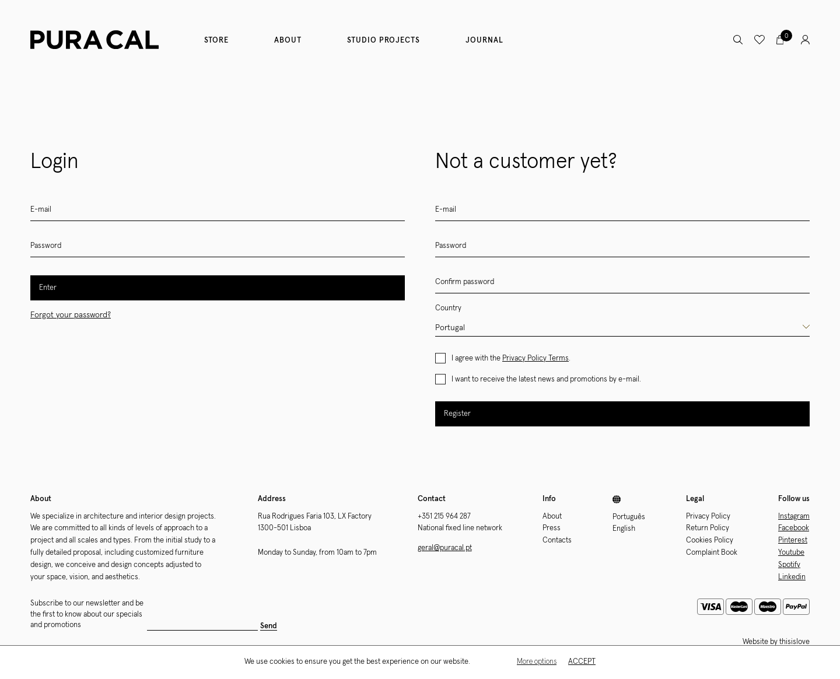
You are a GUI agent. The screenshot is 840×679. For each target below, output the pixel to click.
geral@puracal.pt (445, 548)
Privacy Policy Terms (535, 358)
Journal (484, 40)
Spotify (789, 565)
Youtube (791, 552)
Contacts (557, 540)
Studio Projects (383, 40)
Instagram (794, 516)
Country (448, 308)
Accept (582, 662)
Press (551, 528)
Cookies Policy (709, 540)
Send (268, 626)
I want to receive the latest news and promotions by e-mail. (546, 379)
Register (457, 414)
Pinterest (792, 540)
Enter (48, 288)
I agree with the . (511, 358)
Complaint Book (711, 552)
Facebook (793, 528)
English (623, 529)
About (288, 40)
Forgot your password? (70, 315)
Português (628, 517)
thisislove (794, 642)
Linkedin (792, 577)
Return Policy (707, 528)
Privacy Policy (708, 516)
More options (536, 662)
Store (216, 40)
